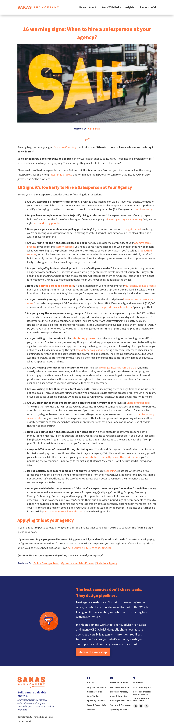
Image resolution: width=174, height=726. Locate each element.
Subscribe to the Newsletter (141, 699)
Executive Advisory (119, 691)
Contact (91, 709)
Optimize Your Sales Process (77, 563)
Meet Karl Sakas (94, 691)
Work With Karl (110, 7)
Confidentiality (24, 716)
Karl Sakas (94, 128)
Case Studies (93, 696)
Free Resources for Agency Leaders (142, 692)
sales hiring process (60, 174)
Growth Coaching (118, 696)
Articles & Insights (142, 687)
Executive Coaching (65, 147)
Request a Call (148, 7)
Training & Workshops (120, 704)
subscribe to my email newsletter (62, 511)
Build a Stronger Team (46, 563)
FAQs (103, 704)
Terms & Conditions (43, 716)
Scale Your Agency (106, 563)
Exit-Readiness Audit (120, 687)
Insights (129, 7)
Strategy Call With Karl (121, 700)
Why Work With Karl (96, 687)
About (92, 7)
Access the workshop (93, 652)
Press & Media (93, 704)
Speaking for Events (119, 709)
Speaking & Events (96, 700)
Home (82, 7)
